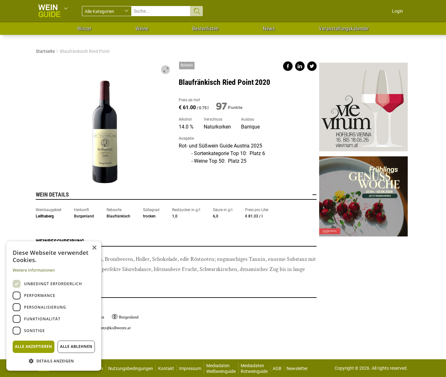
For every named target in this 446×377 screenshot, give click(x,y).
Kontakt (166, 368)
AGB (277, 368)
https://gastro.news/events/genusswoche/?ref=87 (363, 193)
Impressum (190, 368)
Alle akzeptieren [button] (33, 346)
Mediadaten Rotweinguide (254, 368)
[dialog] (53, 306)
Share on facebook (288, 66)
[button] (54, 360)
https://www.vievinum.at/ (363, 107)
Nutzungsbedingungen (130, 368)
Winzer (84, 28)
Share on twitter (312, 66)
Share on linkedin (300, 66)
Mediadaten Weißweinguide (221, 368)
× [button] (94, 248)
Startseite (45, 51)
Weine (141, 28)
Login (397, 11)
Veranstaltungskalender (344, 28)
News (269, 28)
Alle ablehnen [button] (76, 346)
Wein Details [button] (176, 195)
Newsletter (297, 368)
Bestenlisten (205, 28)
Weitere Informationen (34, 270)
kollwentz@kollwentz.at (110, 328)
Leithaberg (45, 216)
